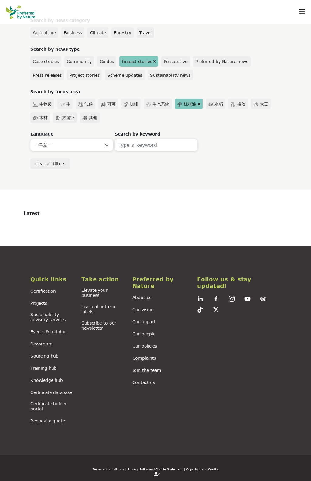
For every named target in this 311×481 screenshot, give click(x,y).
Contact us (143, 382)
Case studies (46, 61)
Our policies (144, 345)
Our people (144, 333)
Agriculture (44, 32)
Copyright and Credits (202, 469)
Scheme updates (124, 75)
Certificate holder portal (48, 406)
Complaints (144, 358)
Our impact (144, 321)
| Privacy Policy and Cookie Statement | (155, 469)
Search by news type (55, 49)
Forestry (122, 32)
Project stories (85, 75)
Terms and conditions (108, 469)
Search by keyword (137, 133)
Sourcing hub (44, 355)
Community (79, 61)
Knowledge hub (46, 380)
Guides (107, 61)
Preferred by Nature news (221, 61)
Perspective (175, 61)
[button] (52, 279)
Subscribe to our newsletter (98, 325)
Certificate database (51, 392)
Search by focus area (55, 91)
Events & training (48, 331)
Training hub (43, 368)
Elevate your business (94, 293)
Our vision (143, 309)
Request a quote (47, 420)
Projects (38, 303)
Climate (98, 32)
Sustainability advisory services (48, 317)
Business (73, 32)
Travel (145, 32)
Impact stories (137, 61)
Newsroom (41, 343)
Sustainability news (170, 75)
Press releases (47, 75)
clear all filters (50, 163)
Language (41, 133)
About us (142, 297)
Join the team (146, 370)
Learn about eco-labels (99, 309)
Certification (43, 291)
